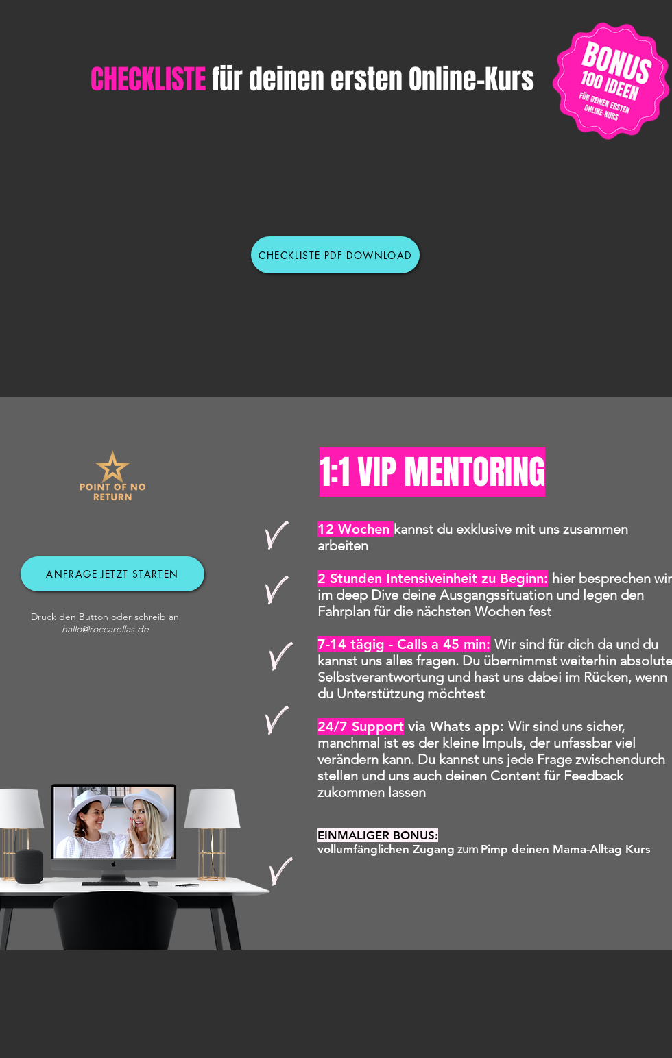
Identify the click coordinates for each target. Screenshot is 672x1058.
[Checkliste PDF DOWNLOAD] (335, 254)
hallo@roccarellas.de (105, 629)
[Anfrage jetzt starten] (112, 573)
